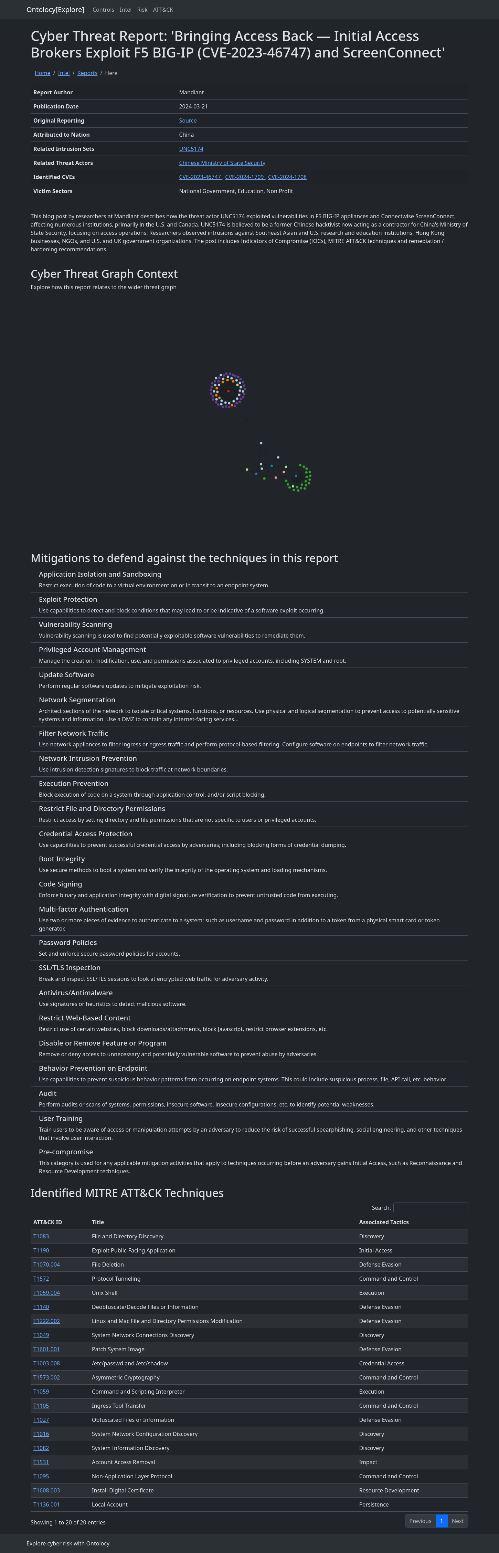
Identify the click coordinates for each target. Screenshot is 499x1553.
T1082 (41, 1448)
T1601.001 (46, 1349)
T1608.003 (46, 1490)
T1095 (41, 1476)
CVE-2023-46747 (200, 177)
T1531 (41, 1462)
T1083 (41, 1236)
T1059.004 (46, 1293)
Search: (420, 1208)
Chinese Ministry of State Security (222, 163)
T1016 (41, 1434)
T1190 (41, 1250)
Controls (103, 9)
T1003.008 (46, 1363)
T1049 (41, 1335)
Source (188, 120)
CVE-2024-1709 (245, 177)
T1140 (41, 1307)
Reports (87, 73)
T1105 (41, 1405)
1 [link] (441, 1521)
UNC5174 (191, 149)
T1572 (41, 1278)
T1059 (41, 1391)
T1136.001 (46, 1504)
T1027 (41, 1420)
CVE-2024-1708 (287, 177)
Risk (142, 9)
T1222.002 (46, 1321)
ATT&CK (163, 9)
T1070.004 (46, 1264)
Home (43, 73)
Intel (125, 9)
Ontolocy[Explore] (55, 9)
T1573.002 (46, 1377)
